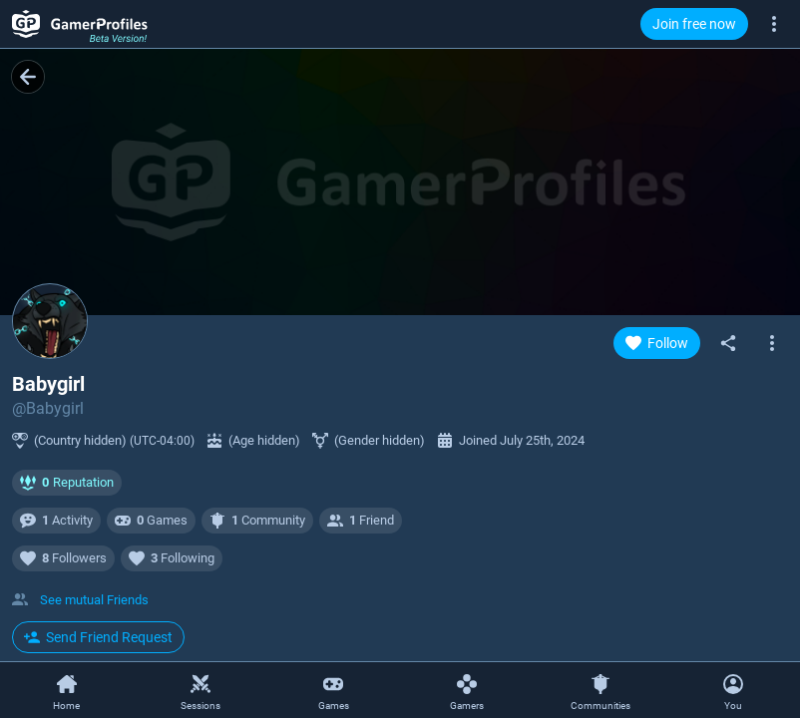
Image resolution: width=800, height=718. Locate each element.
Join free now (694, 24)
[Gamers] (467, 691)
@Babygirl (48, 408)
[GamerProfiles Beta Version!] (80, 24)
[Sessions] (200, 691)
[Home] (67, 691)
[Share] (728, 343)
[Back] (28, 77)
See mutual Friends (94, 599)
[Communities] (600, 691)
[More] (774, 23)
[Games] (333, 691)
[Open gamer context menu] (772, 343)
